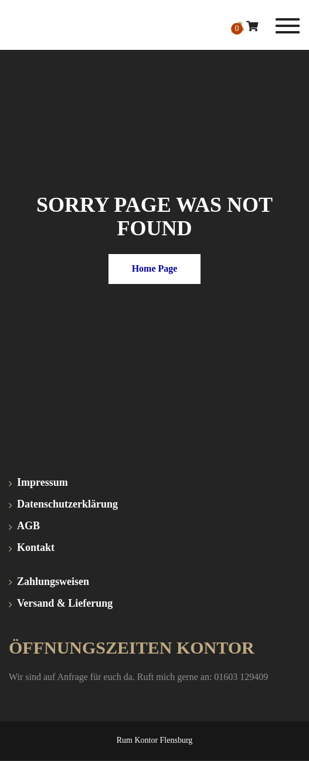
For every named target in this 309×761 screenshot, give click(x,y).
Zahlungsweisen (53, 581)
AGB (28, 526)
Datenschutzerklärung (67, 504)
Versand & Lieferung (65, 603)
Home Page (155, 268)
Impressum (42, 482)
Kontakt (36, 547)
